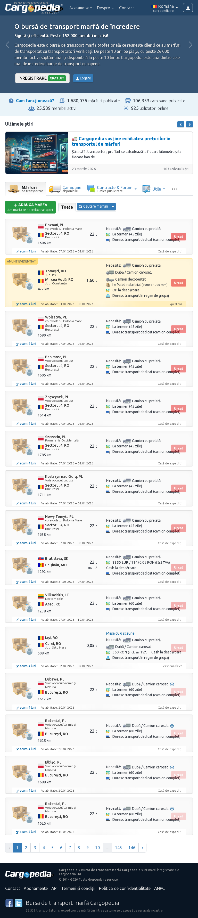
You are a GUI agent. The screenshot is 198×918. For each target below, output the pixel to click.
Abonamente (36, 888)
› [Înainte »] (142, 847)
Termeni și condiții (78, 888)
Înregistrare (42, 78)
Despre (111, 7)
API (54, 888)
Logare (83, 78)
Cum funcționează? (35, 100)
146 (131, 847)
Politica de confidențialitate (125, 888)
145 (118, 847)
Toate (67, 207)
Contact (133, 7)
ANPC (159, 888)
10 (97, 847)
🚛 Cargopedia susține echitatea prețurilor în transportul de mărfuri (121, 141)
